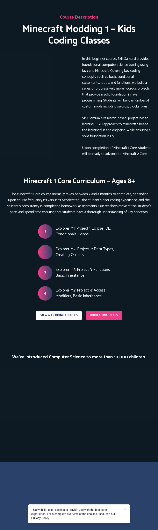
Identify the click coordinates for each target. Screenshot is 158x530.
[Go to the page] (29, 480)
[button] (59, 315)
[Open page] (41, 77)
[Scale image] (43, 400)
